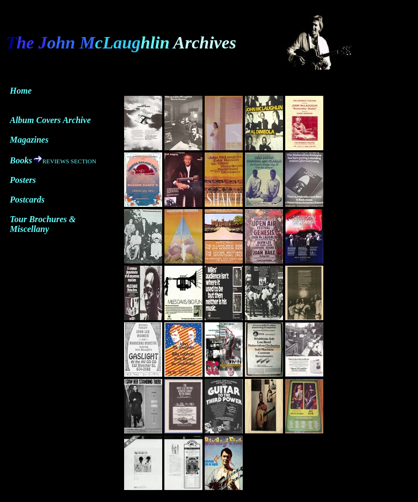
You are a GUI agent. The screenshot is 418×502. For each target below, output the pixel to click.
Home (21, 90)
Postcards (27, 199)
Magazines (29, 139)
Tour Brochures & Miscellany (43, 224)
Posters (23, 180)
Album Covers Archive (50, 120)
